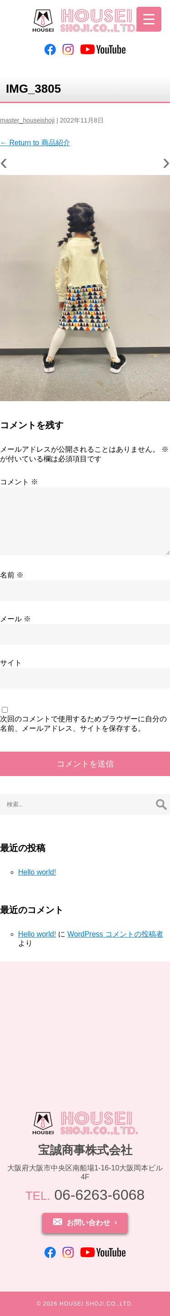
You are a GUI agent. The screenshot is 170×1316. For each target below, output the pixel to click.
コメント (19, 482)
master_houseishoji (27, 120)
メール (15, 619)
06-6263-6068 (85, 1195)
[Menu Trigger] (148, 19)
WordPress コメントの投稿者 (115, 934)
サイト (11, 663)
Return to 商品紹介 (35, 143)
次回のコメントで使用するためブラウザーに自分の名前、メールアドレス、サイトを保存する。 (83, 723)
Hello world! (37, 872)
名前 (12, 575)
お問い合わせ (88, 1222)
